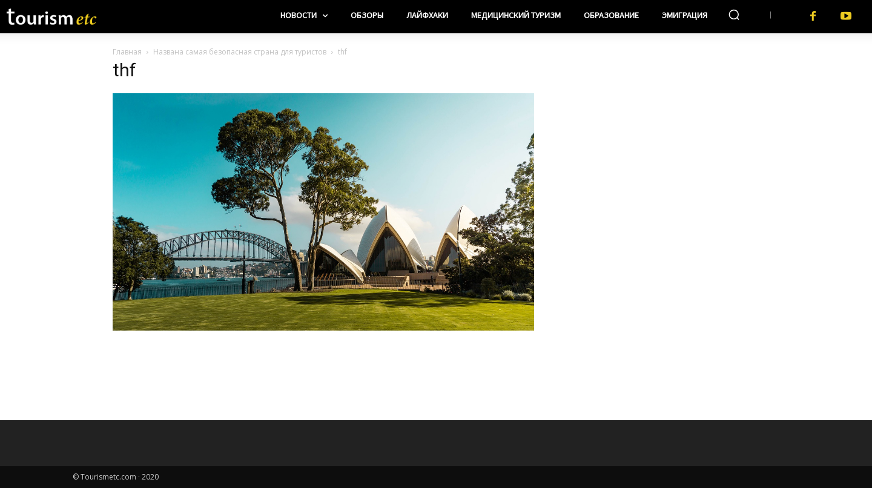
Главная (127, 52)
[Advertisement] (654, 140)
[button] (734, 14)
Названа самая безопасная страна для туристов (239, 52)
